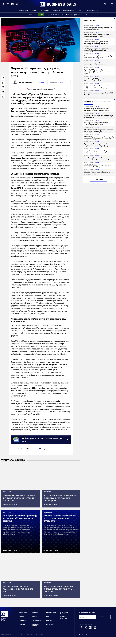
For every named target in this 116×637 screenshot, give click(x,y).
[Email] (87, 617)
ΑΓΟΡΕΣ (34, 11)
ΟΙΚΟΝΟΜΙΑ (45, 11)
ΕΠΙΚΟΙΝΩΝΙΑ (30, 634)
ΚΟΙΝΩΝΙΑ (35, 612)
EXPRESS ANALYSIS (63, 617)
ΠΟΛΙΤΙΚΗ (56, 11)
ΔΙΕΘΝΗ (80, 11)
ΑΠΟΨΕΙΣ (49, 620)
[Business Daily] (4, 620)
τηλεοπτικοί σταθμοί (18, 449)
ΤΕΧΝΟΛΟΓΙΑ (41, 82)
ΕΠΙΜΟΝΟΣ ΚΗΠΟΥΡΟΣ (36, 624)
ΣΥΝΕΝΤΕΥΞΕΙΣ (68, 11)
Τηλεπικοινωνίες (32, 449)
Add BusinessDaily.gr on (42, 89)
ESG (47, 616)
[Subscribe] (103, 617)
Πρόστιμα (43, 449)
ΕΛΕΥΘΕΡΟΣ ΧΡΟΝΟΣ (64, 612)
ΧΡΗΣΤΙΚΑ (49, 624)
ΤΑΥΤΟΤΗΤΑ (22, 634)
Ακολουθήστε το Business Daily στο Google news (40, 439)
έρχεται (14, 134)
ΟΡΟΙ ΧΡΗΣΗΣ (39, 634)
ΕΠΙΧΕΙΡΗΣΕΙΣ (23, 11)
